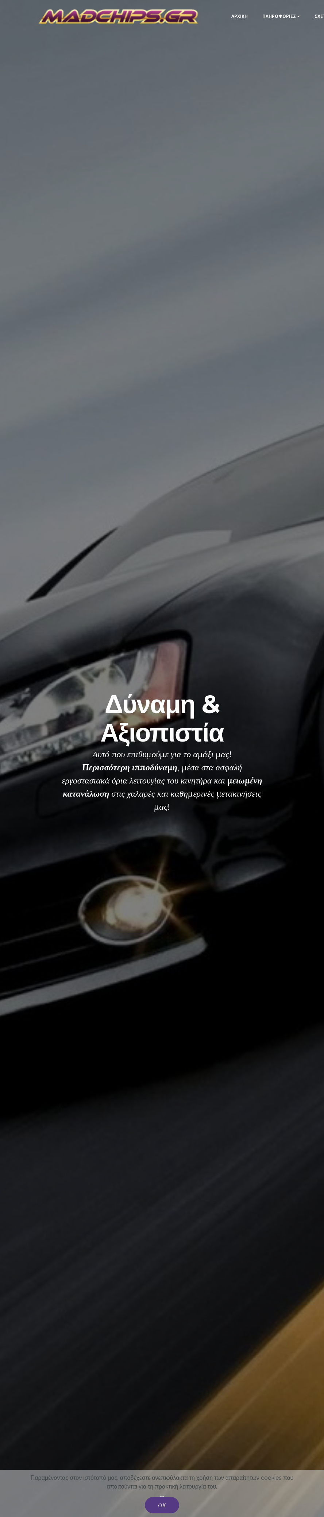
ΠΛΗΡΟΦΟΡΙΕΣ (279, 16)
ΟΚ (162, 1505)
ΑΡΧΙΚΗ (239, 16)
